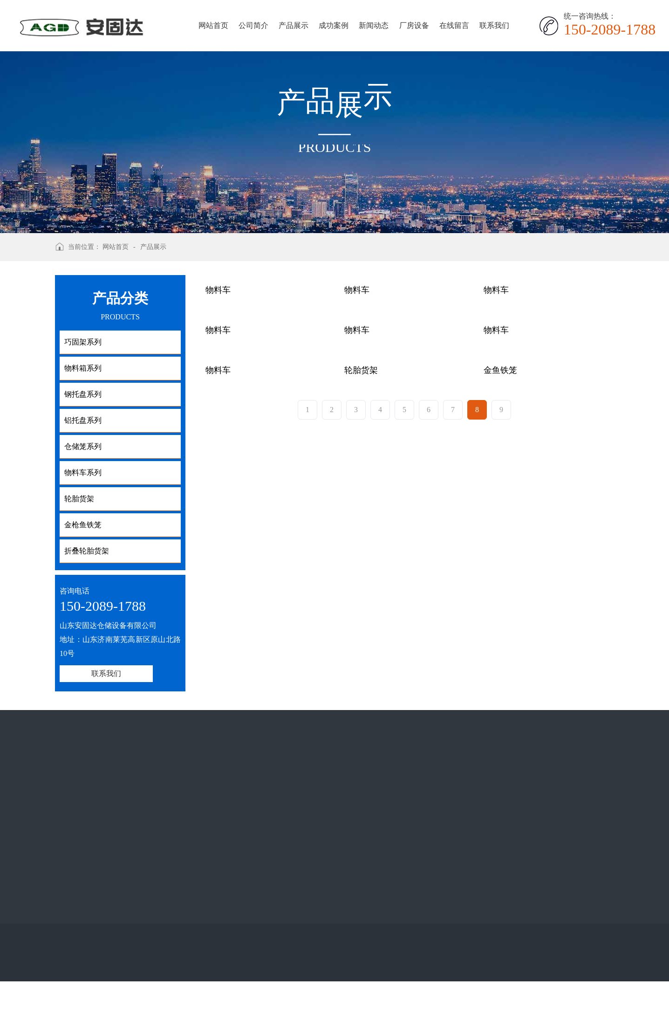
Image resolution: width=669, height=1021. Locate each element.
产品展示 (293, 25)
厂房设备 (414, 25)
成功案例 (333, 25)
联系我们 (494, 25)
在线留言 (454, 25)
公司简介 (253, 25)
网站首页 (213, 25)
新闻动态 (374, 25)
